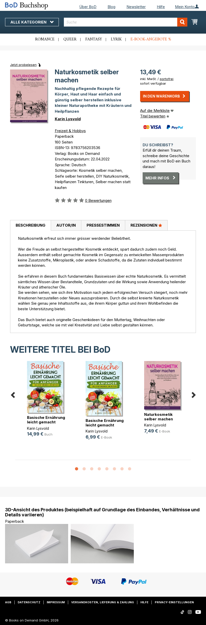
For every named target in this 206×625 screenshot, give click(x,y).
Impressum (56, 602)
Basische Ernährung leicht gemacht (46, 419)
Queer (69, 39)
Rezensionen (146, 225)
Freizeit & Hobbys (70, 130)
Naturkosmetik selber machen (158, 416)
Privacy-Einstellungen (174, 602)
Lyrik (116, 39)
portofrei (166, 79)
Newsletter (136, 6)
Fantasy (93, 39)
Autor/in (66, 225)
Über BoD (87, 6)
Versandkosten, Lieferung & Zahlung (102, 602)
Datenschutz (29, 602)
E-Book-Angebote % (151, 39)
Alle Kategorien (32, 22)
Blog (111, 6)
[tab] (30, 225)
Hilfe (161, 6)
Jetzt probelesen (23, 65)
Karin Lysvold (68, 118)
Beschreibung (30, 225)
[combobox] (125, 22)
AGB (8, 602)
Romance (45, 39)
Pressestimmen (103, 225)
